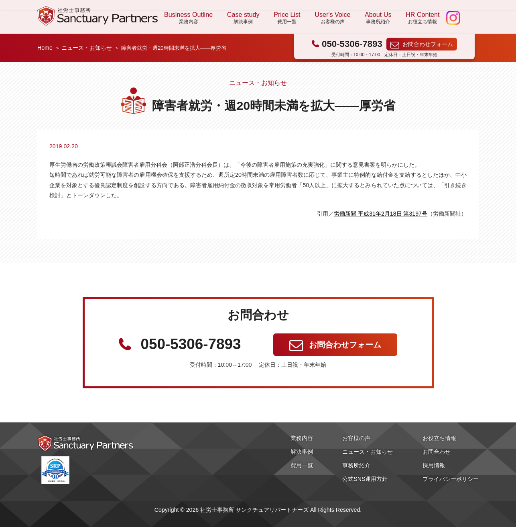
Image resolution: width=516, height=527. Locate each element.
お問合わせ (437, 451)
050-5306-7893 (352, 44)
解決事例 (302, 451)
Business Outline (188, 18)
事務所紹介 (356, 465)
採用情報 (434, 465)
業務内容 (302, 438)
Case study (243, 18)
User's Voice (332, 18)
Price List (287, 18)
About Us (378, 18)
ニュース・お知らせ (86, 47)
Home (45, 47)
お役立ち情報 (439, 438)
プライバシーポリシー (451, 479)
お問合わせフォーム (427, 44)
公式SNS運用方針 (365, 479)
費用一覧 (302, 465)
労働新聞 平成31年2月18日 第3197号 (380, 213)
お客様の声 (356, 438)
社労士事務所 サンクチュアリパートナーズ (97, 16)
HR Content (422, 18)
